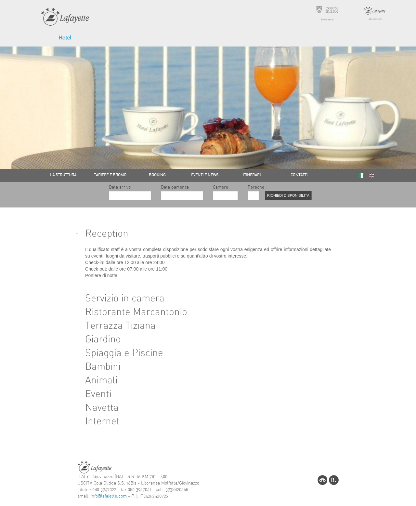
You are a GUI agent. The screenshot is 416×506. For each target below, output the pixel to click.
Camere (225, 192)
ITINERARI (252, 175)
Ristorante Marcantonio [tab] (130, 312)
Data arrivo (130, 192)
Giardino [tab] (97, 339)
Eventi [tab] (92, 394)
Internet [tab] (97, 421)
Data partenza (182, 192)
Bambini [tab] (97, 367)
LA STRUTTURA (63, 175)
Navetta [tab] (96, 408)
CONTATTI (299, 175)
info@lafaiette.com (109, 496)
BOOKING (157, 175)
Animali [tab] (96, 380)
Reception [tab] (101, 234)
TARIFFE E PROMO (110, 175)
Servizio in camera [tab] (119, 298)
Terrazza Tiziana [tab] (115, 326)
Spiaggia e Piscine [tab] (118, 353)
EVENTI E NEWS (204, 175)
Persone (251, 192)
